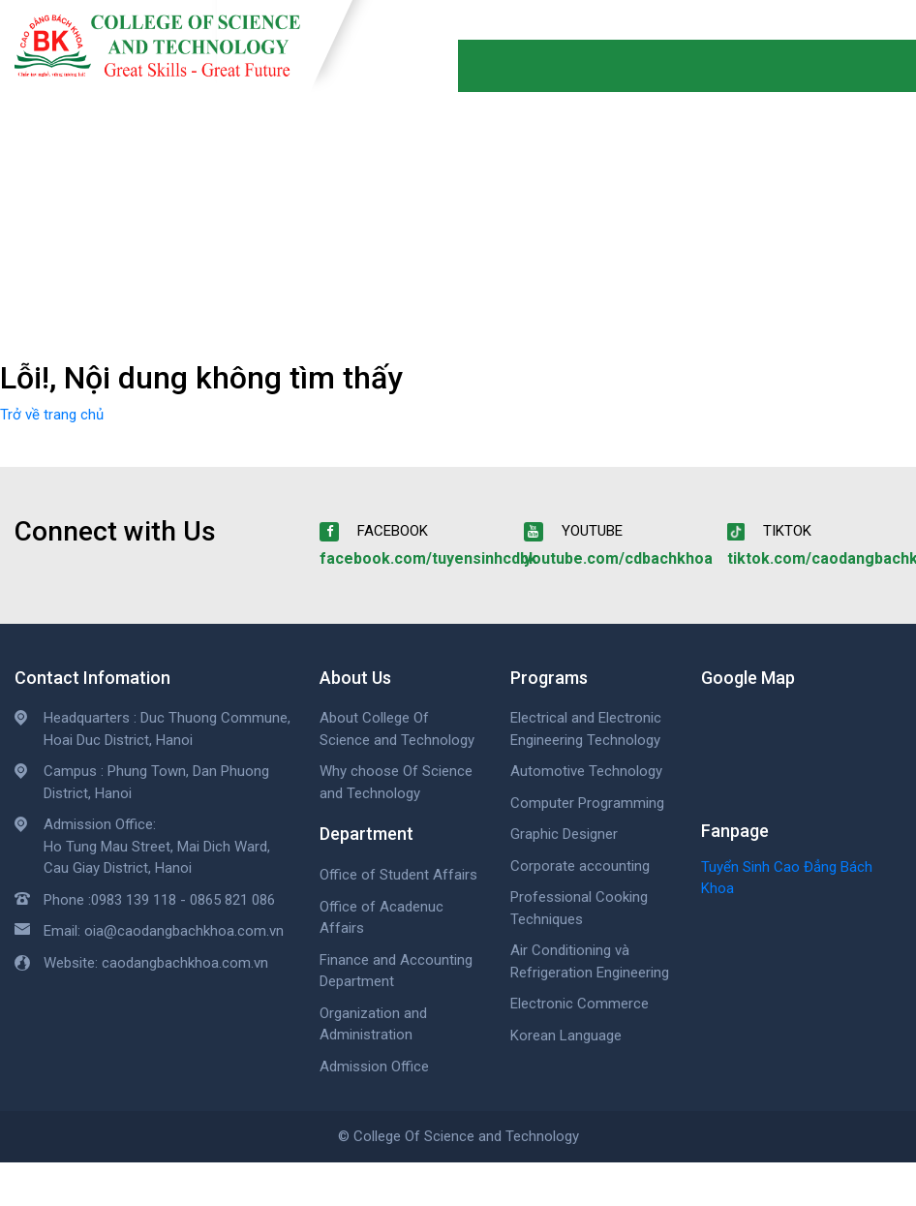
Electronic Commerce (579, 1003)
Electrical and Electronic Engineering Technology (585, 729)
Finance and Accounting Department (396, 971)
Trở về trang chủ (52, 414)
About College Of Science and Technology (397, 729)
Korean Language (566, 1035)
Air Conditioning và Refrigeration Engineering (589, 961)
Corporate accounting (580, 866)
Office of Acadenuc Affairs (381, 918)
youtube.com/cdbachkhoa (618, 558)
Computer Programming (587, 803)
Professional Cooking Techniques (579, 908)
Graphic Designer (564, 834)
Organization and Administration (373, 1024)
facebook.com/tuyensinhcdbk (428, 558)
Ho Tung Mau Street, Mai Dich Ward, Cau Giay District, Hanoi (157, 858)
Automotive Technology (586, 771)
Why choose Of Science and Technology (396, 782)
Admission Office (374, 1066)
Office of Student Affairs (398, 874)
